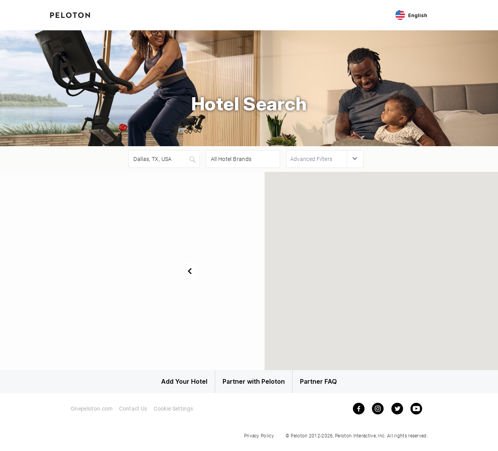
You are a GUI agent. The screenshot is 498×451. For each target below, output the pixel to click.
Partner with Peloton (249, 384)
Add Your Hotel (167, 384)
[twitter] (397, 413)
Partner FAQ (331, 384)
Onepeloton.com (91, 413)
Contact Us (133, 413)
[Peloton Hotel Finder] (70, 14)
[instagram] (378, 413)
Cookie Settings (174, 413)
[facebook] (359, 413)
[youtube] (416, 413)
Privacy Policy (259, 440)
